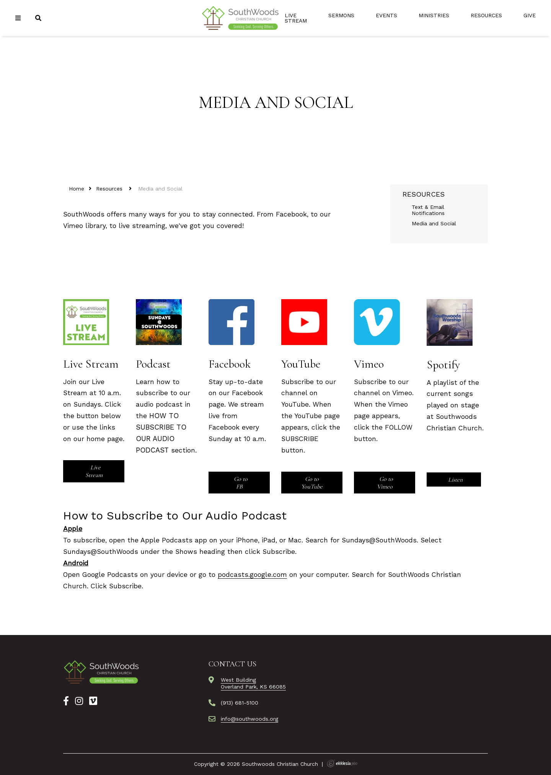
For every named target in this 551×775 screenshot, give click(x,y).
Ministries (434, 15)
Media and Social (434, 223)
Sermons (341, 15)
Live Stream (296, 18)
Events (386, 15)
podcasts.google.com (252, 574)
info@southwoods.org (249, 719)
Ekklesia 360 (342, 763)
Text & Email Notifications (428, 210)
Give (529, 15)
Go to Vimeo (385, 482)
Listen (455, 480)
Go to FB (240, 482)
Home (76, 189)
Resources (486, 15)
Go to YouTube (312, 482)
